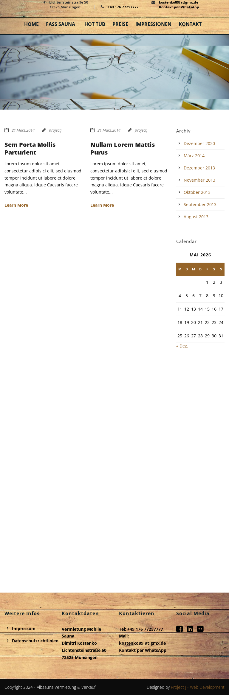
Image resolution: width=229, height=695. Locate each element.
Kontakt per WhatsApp (179, 7)
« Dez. (182, 346)
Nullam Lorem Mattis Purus (122, 148)
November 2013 (199, 180)
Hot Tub (94, 24)
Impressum (23, 628)
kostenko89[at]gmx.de (142, 643)
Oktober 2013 (197, 192)
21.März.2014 (23, 130)
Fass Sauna (60, 24)
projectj (55, 130)
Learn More (16, 205)
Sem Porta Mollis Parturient (29, 148)
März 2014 (194, 155)
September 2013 (200, 204)
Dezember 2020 (199, 143)
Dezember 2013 (199, 168)
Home (31, 24)
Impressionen (153, 24)
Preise (120, 24)
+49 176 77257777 (123, 7)
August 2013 (196, 216)
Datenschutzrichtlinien (35, 640)
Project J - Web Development (198, 687)
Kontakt (190, 24)
